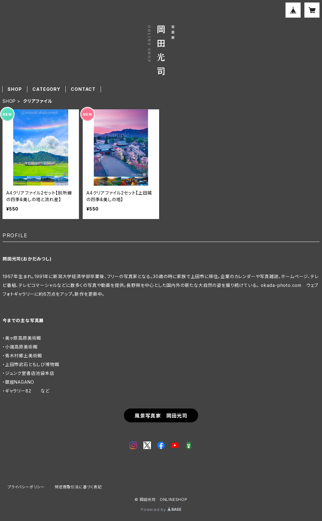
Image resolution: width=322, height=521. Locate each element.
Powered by (161, 509)
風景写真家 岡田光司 (161, 416)
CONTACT (83, 89)
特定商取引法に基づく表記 (78, 487)
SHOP (15, 89)
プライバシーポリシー (26, 487)
